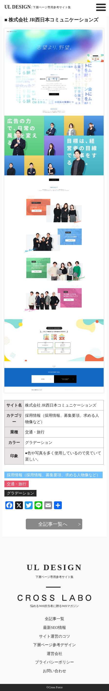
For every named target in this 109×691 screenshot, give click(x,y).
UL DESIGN (37, 7)
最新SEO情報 (54, 627)
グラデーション (38, 442)
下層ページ (54, 645)
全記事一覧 (54, 619)
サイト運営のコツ (54, 636)
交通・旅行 (35, 432)
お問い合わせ (54, 671)
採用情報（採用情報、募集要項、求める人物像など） (53, 475)
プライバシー (54, 662)
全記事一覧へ (52, 524)
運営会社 (54, 654)
